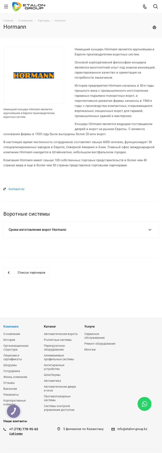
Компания (10, 326)
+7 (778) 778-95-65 (23, 429)
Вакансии (10, 388)
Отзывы (9, 382)
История (9, 339)
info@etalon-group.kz (132, 429)
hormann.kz (16, 189)
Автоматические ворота (61, 334)
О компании (11, 334)
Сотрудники (11, 371)
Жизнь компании (15, 377)
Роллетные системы (58, 339)
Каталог (50, 326)
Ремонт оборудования (99, 343)
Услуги (89, 326)
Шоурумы (10, 365)
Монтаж (90, 349)
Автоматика (52, 380)
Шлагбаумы (52, 374)
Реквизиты (11, 394)
